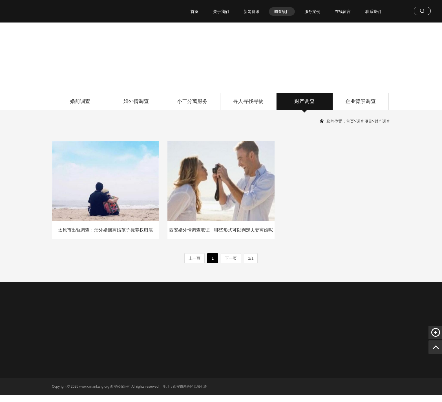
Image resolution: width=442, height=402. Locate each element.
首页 (194, 11)
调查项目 (282, 11)
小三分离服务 (192, 104)
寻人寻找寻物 (248, 104)
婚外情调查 (136, 104)
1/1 (250, 258)
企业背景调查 (360, 104)
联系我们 (373, 11)
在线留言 (343, 11)
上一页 (194, 258)
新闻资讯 (251, 11)
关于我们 (221, 11)
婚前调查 (80, 104)
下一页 (231, 258)
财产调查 (304, 104)
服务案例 (312, 11)
